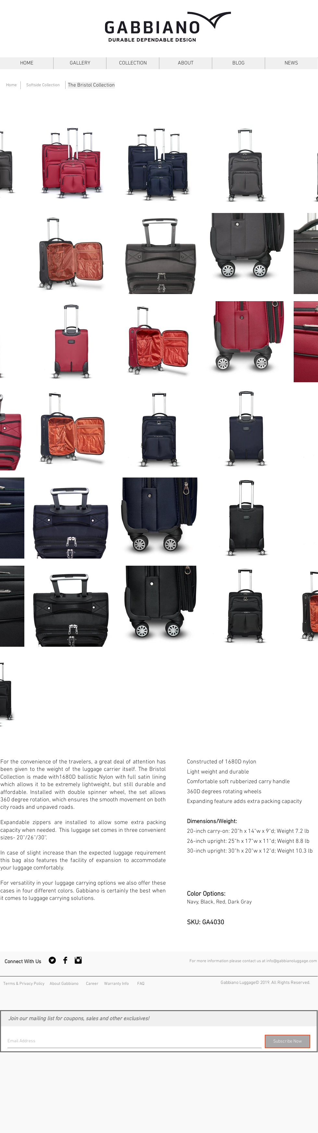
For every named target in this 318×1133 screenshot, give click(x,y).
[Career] (92, 984)
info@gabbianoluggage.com (291, 961)
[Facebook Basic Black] (65, 960)
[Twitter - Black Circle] (52, 960)
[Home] (11, 85)
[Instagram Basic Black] (78, 960)
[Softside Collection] (43, 85)
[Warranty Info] (116, 984)
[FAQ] (141, 984)
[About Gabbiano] (64, 984)
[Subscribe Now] (287, 1041)
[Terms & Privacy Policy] (23, 984)
